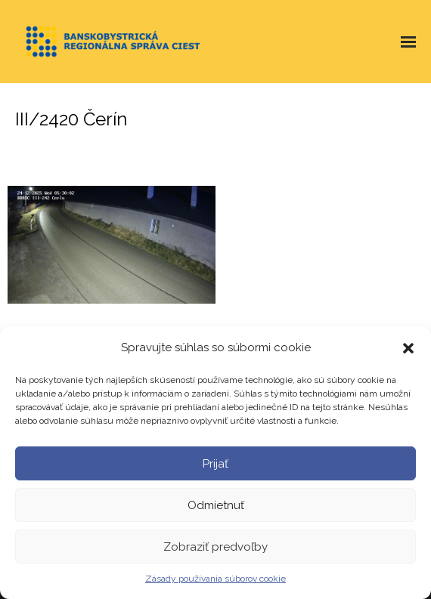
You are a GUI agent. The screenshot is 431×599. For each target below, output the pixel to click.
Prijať (215, 464)
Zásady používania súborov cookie (215, 578)
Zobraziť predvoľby (215, 547)
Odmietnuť (216, 505)
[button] (408, 348)
